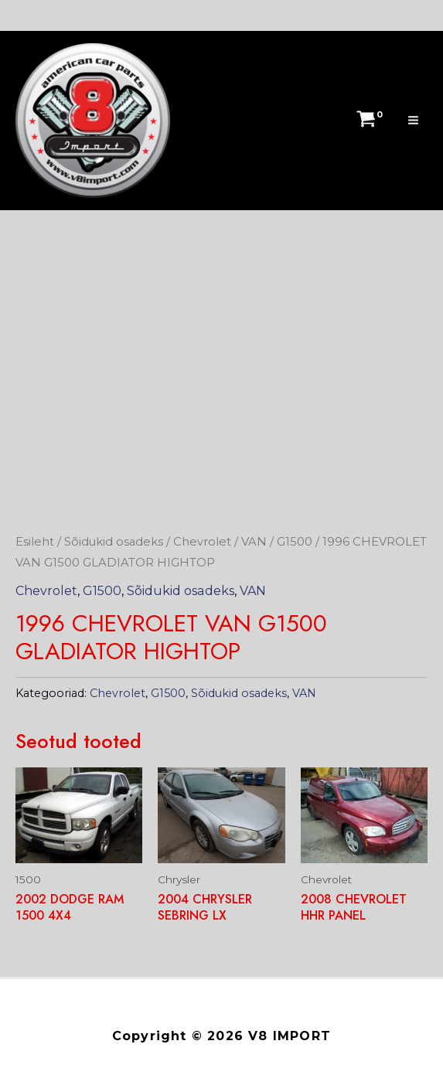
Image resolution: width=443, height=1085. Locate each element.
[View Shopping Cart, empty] (366, 120)
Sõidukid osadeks (114, 542)
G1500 (295, 542)
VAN (255, 542)
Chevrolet (203, 542)
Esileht (34, 542)
